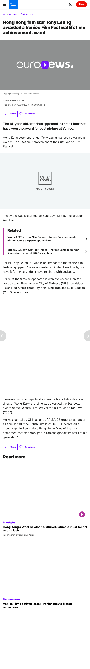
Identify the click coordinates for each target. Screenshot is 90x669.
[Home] (4, 14)
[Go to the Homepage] (13, 4)
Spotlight (9, 522)
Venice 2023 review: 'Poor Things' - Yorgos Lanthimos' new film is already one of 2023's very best (43, 251)
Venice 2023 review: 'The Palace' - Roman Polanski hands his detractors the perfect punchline (41, 238)
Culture (13, 14)
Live (81, 4)
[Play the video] (45, 65)
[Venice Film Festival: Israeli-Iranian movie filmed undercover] (45, 605)
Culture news (27, 14)
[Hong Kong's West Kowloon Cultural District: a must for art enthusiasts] (45, 530)
